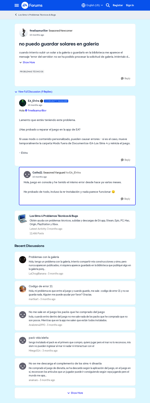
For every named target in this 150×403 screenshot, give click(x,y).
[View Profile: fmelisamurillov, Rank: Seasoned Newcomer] (23, 32)
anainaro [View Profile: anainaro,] (33, 380)
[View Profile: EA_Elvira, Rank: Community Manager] (22, 102)
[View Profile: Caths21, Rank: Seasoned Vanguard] (27, 174)
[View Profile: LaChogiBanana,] (22, 259)
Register (118, 5)
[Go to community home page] (32, 5)
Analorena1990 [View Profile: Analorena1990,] (37, 324)
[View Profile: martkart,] (22, 288)
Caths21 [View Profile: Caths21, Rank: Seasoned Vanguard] (37, 172)
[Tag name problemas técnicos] (31, 72)
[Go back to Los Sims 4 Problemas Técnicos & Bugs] (81, 216)
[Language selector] (92, 5)
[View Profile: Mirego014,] (22, 340)
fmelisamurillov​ (37, 110)
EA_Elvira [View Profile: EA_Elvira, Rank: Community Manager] (33, 100)
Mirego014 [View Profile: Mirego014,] (35, 350)
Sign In (130, 5)
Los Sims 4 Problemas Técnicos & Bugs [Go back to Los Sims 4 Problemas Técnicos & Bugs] (35, 14)
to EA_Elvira (73, 172)
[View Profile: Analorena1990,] (22, 314)
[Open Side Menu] (17, 5)
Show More (27, 62)
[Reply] (125, 78)
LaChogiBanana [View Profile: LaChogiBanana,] (37, 273)
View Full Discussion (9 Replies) (33, 91)
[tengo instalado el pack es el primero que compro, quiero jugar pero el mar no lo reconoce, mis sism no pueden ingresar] (80, 344)
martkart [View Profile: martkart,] (33, 299)
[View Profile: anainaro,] (22, 366)
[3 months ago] (55, 273)
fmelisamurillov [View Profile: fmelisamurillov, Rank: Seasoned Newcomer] (39, 30)
